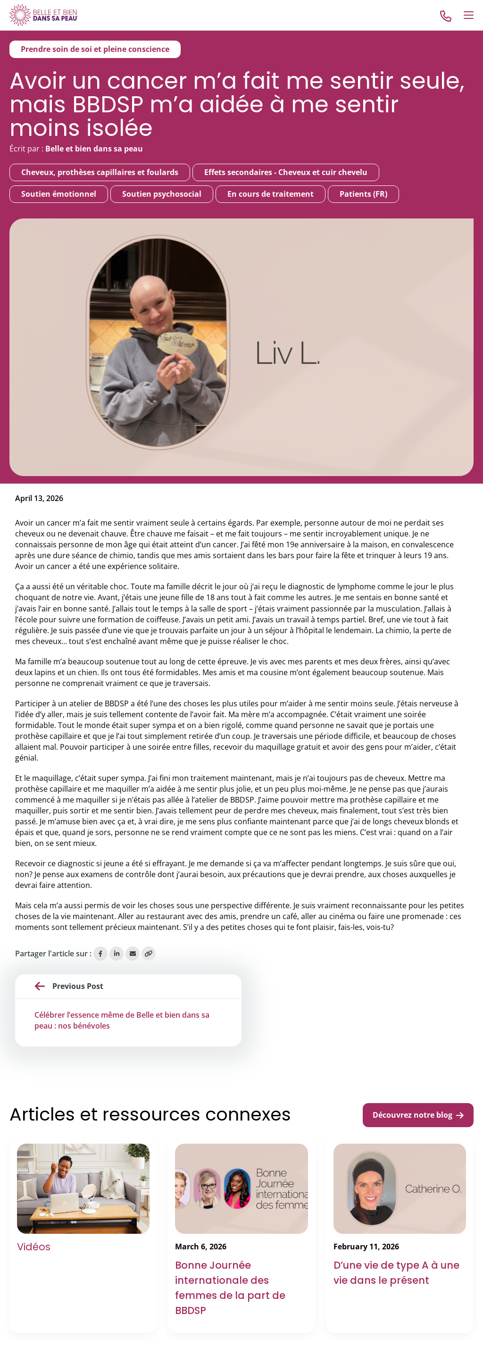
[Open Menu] (469, 15)
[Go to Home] (43, 14)
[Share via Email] (132, 953)
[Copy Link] (149, 953)
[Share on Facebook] (100, 953)
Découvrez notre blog (418, 1115)
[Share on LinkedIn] (116, 953)
